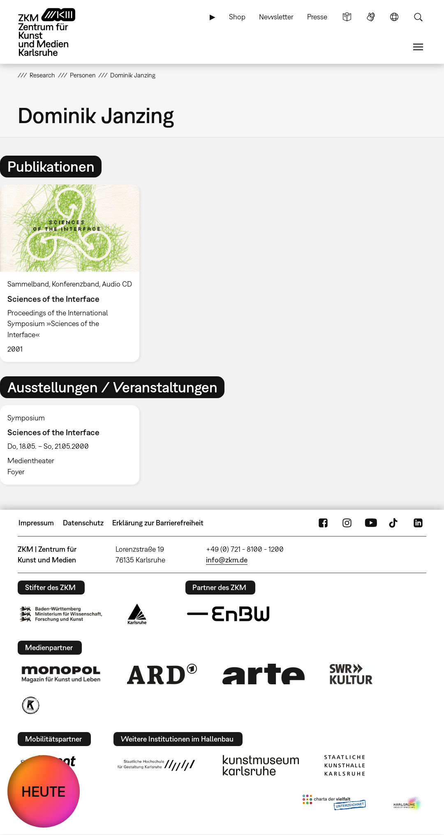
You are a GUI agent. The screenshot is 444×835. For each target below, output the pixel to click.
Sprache (394, 16)
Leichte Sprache (347, 16)
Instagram (347, 522)
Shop (237, 16)
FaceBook (323, 522)
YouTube (371, 522)
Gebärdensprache (371, 16)
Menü (418, 46)
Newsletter (276, 16)
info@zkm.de (226, 559)
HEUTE (43, 791)
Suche (418, 16)
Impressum (36, 522)
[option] (73, 273)
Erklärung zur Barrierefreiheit (158, 522)
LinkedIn (418, 522)
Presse (317, 16)
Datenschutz (83, 522)
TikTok (394, 522)
